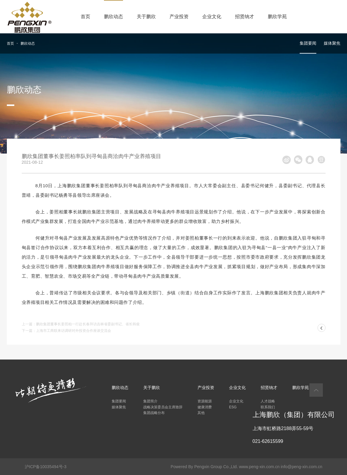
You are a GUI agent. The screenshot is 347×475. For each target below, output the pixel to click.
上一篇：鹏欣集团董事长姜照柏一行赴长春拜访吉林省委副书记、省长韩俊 (81, 324)
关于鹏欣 (146, 16)
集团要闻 (308, 43)
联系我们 (268, 407)
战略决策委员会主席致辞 (163, 407)
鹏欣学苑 (277, 16)
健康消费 (204, 407)
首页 (85, 16)
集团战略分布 (154, 413)
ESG (232, 407)
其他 (201, 413)
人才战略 (268, 401)
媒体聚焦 (332, 43)
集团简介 (150, 401)
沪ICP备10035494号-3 (45, 466)
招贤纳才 (244, 16)
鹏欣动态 (113, 16)
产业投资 (179, 16)
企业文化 (211, 16)
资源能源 (204, 401)
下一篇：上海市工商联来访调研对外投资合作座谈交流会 (66, 331)
